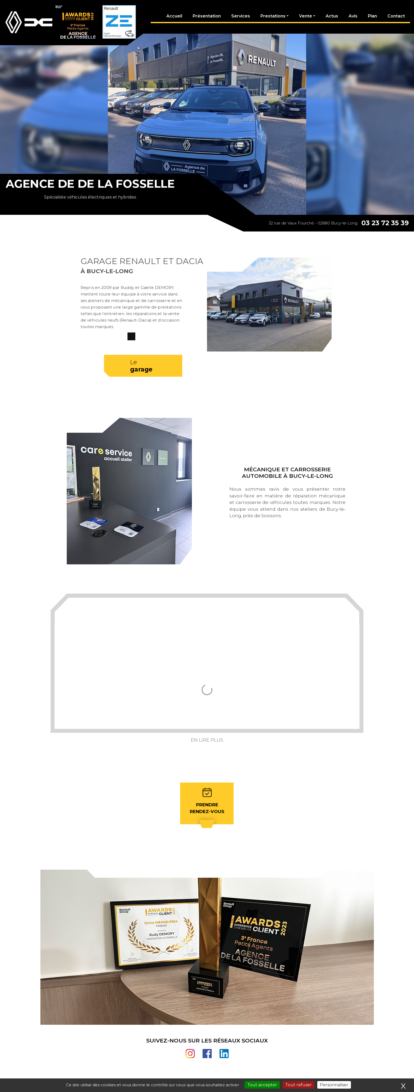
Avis (353, 16)
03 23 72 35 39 (385, 223)
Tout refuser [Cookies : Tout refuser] (298, 1084)
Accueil (174, 16)
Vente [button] (305, 16)
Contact (396, 16)
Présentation (207, 16)
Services (240, 16)
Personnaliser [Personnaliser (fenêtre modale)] (334, 1084)
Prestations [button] (272, 16)
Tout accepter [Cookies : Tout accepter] (262, 1084)
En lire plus (207, 688)
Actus (332, 16)
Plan (372, 16)
